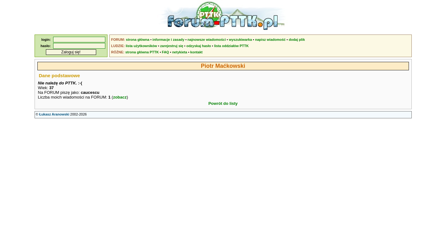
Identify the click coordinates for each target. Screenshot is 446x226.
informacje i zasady (168, 39)
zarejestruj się (171, 46)
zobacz (120, 97)
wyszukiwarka (240, 39)
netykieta (179, 52)
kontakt (196, 52)
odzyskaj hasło (198, 46)
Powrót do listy (223, 103)
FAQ (165, 52)
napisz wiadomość (270, 39)
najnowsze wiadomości (207, 39)
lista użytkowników (141, 46)
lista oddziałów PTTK (231, 46)
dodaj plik (297, 39)
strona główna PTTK (142, 52)
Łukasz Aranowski (54, 114)
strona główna (138, 39)
